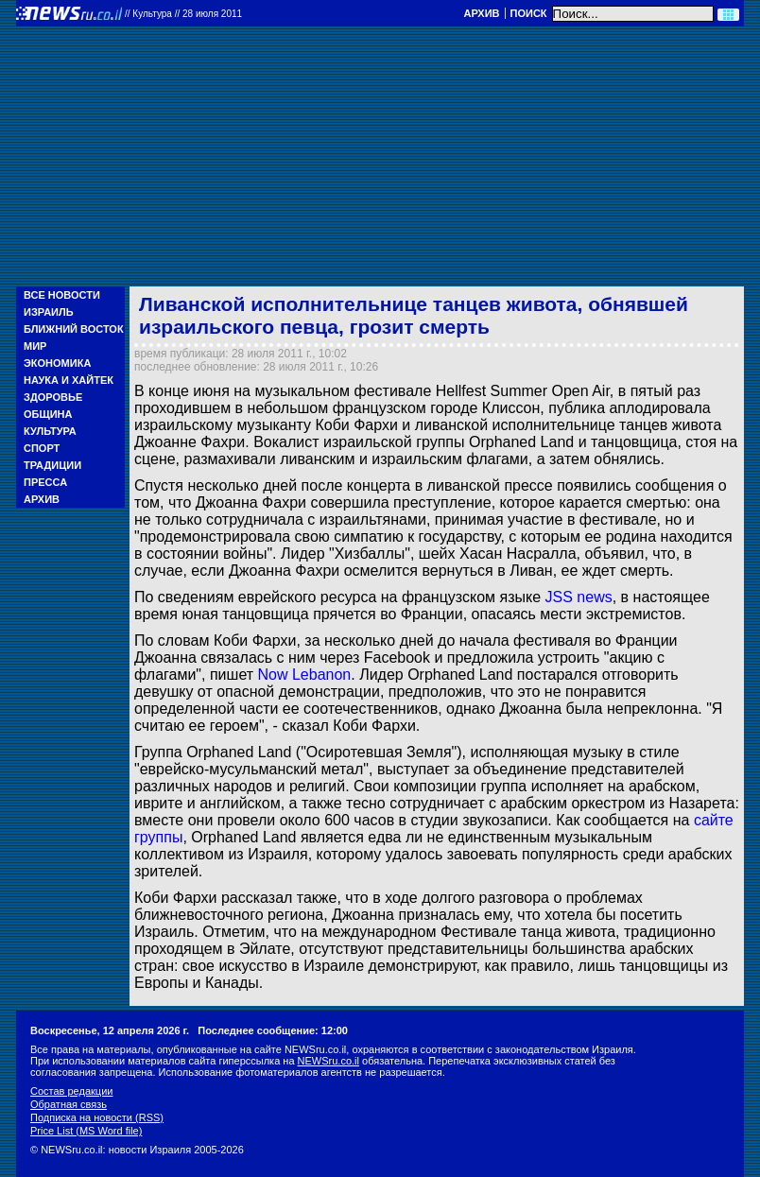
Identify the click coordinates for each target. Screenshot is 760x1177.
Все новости (62, 295)
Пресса (45, 482)
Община (48, 414)
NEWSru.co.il (328, 1060)
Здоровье (53, 397)
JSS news (579, 597)
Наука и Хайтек (68, 380)
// (183, 14)
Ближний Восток (74, 329)
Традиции (52, 465)
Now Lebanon (305, 674)
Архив (481, 13)
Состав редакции (71, 1091)
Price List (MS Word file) (86, 1130)
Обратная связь (68, 1104)
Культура (50, 431)
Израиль (49, 312)
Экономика (57, 363)
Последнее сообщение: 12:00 (273, 1030)
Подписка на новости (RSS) (97, 1117)
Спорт (42, 448)
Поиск (528, 13)
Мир (35, 346)
